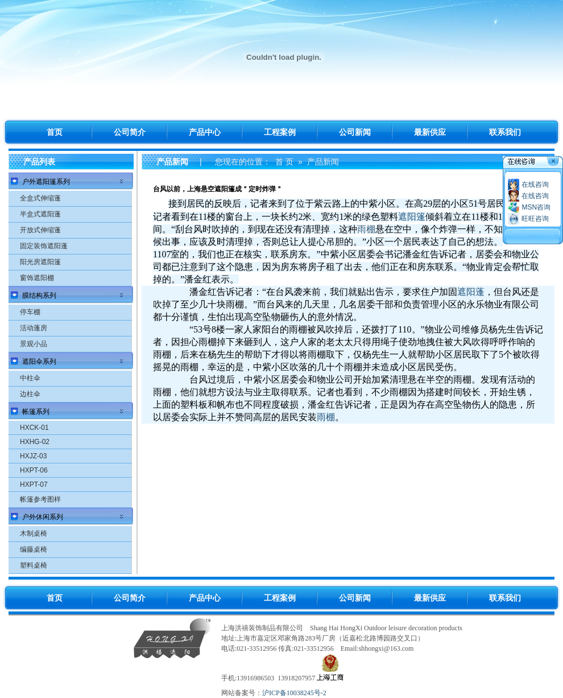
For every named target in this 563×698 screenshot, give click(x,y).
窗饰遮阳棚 (37, 278)
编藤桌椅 (33, 549)
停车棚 (30, 312)
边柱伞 (30, 394)
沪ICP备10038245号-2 (294, 693)
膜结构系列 (39, 295)
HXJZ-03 (33, 456)
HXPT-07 (34, 484)
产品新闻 (323, 161)
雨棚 (366, 229)
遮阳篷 (411, 216)
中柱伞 (30, 378)
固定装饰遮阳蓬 (44, 246)
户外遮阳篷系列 (46, 182)
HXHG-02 (34, 442)
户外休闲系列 (42, 517)
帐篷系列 (35, 412)
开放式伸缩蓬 (40, 230)
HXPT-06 (34, 470)
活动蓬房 (33, 328)
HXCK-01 (34, 428)
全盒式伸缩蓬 (40, 198)
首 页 (284, 161)
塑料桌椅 (33, 565)
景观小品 (33, 344)
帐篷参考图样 (40, 499)
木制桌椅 (33, 533)
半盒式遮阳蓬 (40, 214)
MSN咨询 (535, 207)
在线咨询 (535, 184)
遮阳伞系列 (39, 362)
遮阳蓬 (471, 292)
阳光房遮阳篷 (40, 262)
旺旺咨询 (535, 219)
